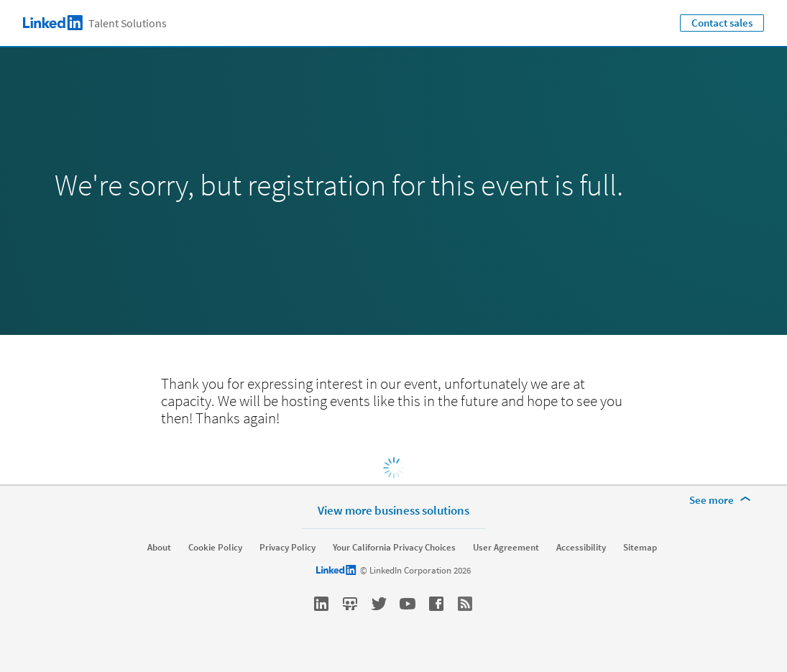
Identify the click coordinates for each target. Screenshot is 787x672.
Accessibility (581, 547)
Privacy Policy (287, 547)
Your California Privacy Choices (394, 547)
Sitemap (640, 547)
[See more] (722, 500)
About (159, 547)
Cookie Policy (215, 547)
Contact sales (722, 22)
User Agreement (506, 547)
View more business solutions (393, 509)
